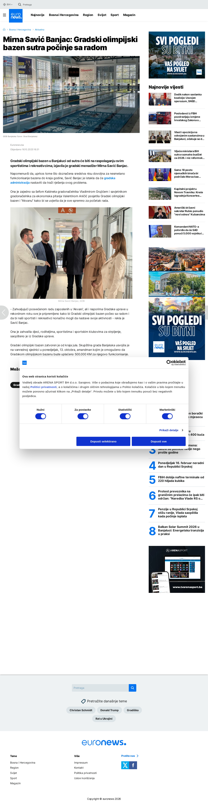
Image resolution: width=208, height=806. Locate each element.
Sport (114, 15)
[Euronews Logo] (16, 16)
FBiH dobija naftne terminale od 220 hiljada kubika (181, 479)
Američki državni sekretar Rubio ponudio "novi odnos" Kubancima (189, 211)
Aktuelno (39, 30)
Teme (13, 756)
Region (88, 15)
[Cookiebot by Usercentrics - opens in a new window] (169, 363)
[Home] (4, 29)
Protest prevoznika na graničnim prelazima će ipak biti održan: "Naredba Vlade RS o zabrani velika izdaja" (181, 495)
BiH (6, 4)
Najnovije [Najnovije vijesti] (37, 15)
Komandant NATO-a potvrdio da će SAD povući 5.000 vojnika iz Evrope (188, 230)
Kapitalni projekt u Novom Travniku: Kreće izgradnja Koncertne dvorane (188, 192)
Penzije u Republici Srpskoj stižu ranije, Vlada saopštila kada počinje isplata (178, 513)
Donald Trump (109, 711)
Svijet (102, 15)
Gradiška (133, 711)
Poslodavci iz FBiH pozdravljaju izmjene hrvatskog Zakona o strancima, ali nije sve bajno (187, 117)
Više (77, 756)
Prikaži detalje (169, 430)
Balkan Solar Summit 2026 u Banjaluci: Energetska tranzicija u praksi (181, 531)
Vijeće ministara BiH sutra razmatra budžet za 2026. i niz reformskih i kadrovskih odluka (189, 154)
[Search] (39, 5)
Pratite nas (128, 756)
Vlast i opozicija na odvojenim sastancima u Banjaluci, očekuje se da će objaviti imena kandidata (189, 136)
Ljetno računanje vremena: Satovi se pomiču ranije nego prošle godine (179, 449)
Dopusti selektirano (103, 441)
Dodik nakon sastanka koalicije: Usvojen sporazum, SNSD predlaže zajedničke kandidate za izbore (187, 98)
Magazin (129, 15)
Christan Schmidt (81, 711)
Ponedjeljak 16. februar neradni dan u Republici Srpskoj (181, 465)
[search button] (20, 5)
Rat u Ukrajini (104, 719)
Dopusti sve (159, 441)
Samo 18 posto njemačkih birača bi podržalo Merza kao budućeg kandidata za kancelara (187, 173)
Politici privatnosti (43, 386)
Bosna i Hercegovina (63, 15)
